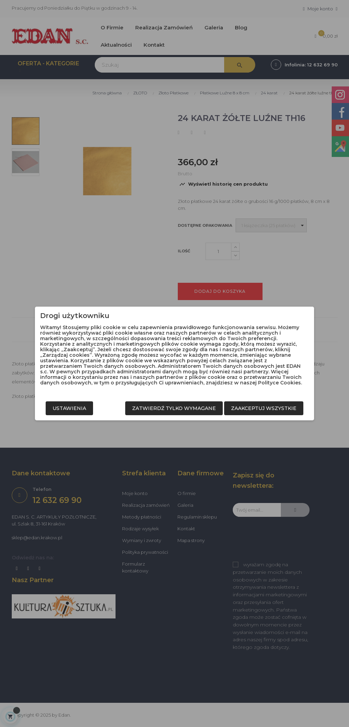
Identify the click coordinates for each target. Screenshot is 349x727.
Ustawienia (69, 408)
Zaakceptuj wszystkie (263, 408)
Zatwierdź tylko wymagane (174, 408)
